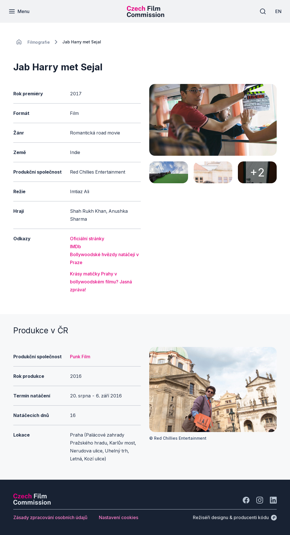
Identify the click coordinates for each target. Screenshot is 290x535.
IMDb (75, 246)
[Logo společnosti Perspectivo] (32, 503)
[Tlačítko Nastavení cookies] (118, 517)
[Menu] (19, 11)
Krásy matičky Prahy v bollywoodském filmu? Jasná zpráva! (101, 281)
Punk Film (80, 356)
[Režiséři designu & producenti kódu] (235, 517)
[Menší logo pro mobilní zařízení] (145, 15)
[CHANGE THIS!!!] (19, 42)
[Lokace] (38, 42)
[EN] (278, 11)
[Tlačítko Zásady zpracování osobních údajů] (50, 517)
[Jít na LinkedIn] (273, 500)
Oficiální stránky (87, 238)
